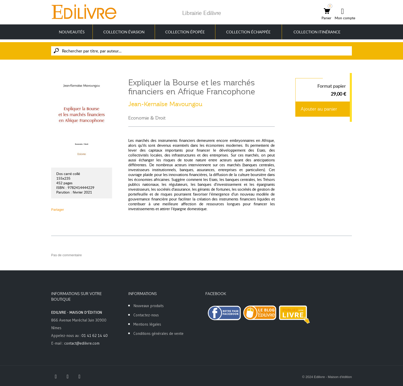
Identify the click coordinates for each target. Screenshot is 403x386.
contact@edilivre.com (81, 343)
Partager (57, 210)
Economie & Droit (147, 118)
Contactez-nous (146, 315)
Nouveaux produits (148, 305)
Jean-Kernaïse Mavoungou (165, 104)
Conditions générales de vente (158, 333)
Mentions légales (147, 324)
